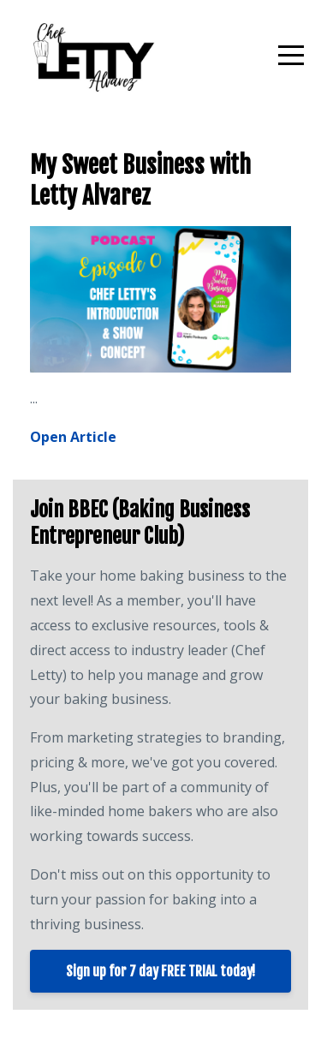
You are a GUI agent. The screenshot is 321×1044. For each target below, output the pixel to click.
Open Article (73, 436)
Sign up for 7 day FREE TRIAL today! (160, 971)
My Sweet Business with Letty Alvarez (140, 180)
